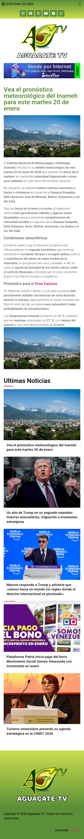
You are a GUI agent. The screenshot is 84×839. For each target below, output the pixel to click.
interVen (74, 830)
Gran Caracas (45, 283)
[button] (80, 4)
